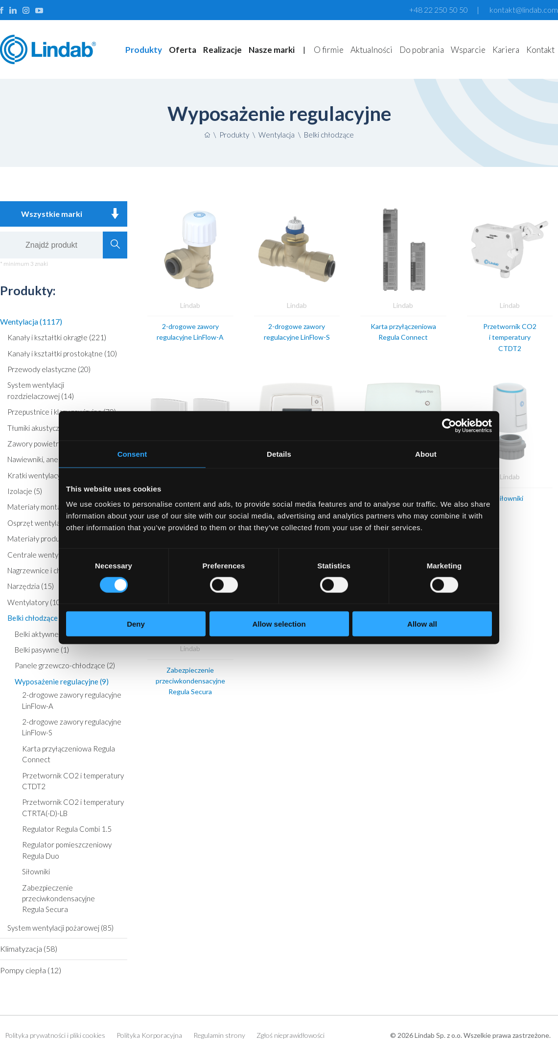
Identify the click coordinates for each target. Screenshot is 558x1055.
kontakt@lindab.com (523, 9)
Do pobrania (421, 50)
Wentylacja (276, 134)
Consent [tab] (132, 453)
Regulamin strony (219, 1035)
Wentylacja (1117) (31, 321)
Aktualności (371, 50)
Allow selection (278, 624)
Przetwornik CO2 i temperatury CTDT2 (73, 781)
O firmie (329, 50)
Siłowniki (36, 871)
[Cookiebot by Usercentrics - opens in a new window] (449, 425)
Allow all (422, 624)
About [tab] (426, 453)
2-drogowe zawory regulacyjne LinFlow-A (71, 700)
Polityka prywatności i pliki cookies (55, 1035)
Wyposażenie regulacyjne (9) (62, 681)
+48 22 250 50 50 (438, 9)
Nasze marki (272, 50)
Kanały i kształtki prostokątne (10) (62, 353)
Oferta (182, 50)
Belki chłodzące (329, 134)
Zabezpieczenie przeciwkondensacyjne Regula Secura (58, 898)
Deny (136, 624)
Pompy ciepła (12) (30, 970)
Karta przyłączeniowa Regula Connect (68, 754)
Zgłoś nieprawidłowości (290, 1035)
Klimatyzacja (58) (28, 948)
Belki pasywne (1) (42, 649)
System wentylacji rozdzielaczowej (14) (40, 390)
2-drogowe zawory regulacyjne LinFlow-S (71, 727)
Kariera (505, 50)
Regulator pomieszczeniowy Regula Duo (67, 850)
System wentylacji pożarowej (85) (60, 927)
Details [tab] (279, 453)
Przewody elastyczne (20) (49, 369)
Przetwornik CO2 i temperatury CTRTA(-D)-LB (73, 807)
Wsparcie (468, 50)
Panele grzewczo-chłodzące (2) (65, 665)
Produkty (143, 50)
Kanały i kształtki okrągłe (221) (56, 337)
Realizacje (222, 50)
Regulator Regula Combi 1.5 (67, 828)
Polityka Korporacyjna (149, 1035)
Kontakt (540, 50)
